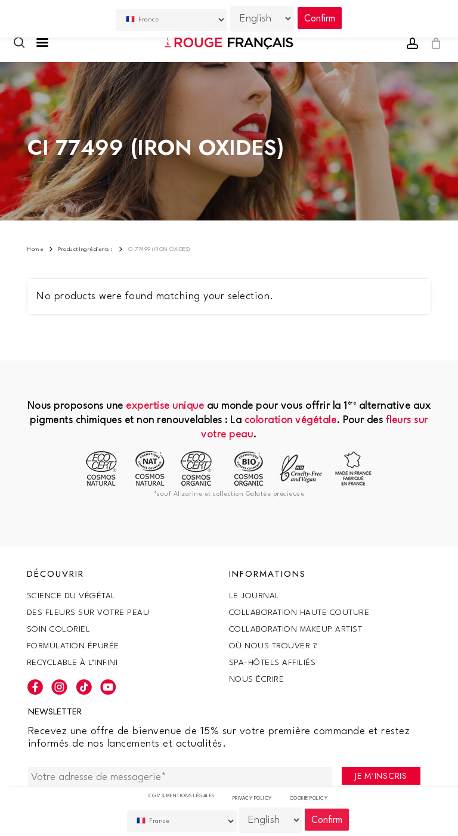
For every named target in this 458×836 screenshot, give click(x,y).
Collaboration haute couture (299, 612)
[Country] (182, 821)
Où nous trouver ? (273, 646)
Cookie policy (309, 798)
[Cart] (432, 43)
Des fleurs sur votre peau (88, 612)
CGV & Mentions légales (181, 796)
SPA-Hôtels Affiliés (272, 662)
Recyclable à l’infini (72, 662)
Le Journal (254, 596)
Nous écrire (256, 679)
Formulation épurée (73, 646)
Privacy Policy (252, 798)
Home (35, 249)
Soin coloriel (59, 629)
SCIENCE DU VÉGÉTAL (71, 596)
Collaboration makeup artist (296, 629)
